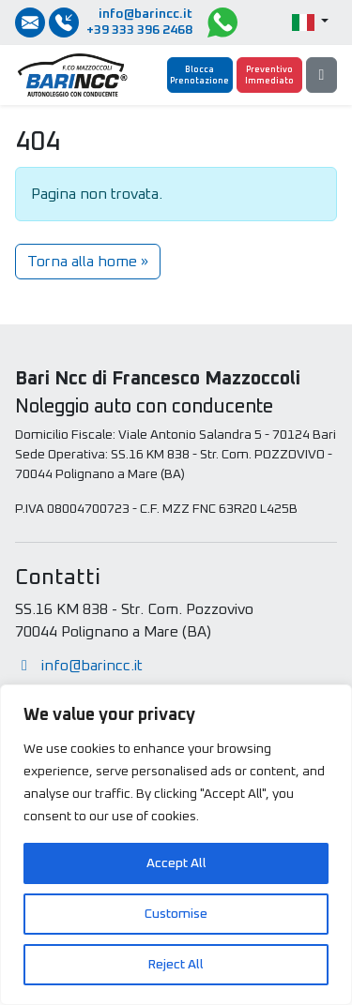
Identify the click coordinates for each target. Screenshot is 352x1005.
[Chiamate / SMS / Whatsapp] (64, 22)
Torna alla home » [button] (87, 261)
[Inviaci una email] (30, 22)
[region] (176, 844)
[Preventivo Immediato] (269, 75)
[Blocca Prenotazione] (200, 75)
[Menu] (321, 75)
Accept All (176, 863)
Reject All (176, 964)
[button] (310, 23)
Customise (176, 914)
